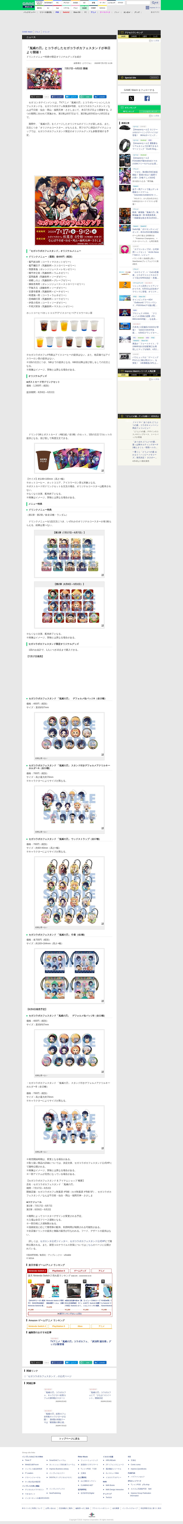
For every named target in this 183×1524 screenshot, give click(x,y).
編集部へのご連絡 (82, 1508)
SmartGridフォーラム (57, 1460)
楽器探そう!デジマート (89, 1465)
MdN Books (110, 1485)
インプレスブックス (57, 1489)
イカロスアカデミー (113, 1477)
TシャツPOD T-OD (89, 1469)
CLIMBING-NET (87, 1485)
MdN (105, 1482)
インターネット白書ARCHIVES (37, 1498)
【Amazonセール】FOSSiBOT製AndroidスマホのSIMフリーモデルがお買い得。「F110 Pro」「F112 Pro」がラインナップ (145, 164)
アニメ (102, 1271)
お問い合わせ (50, 1508)
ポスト (38, 97)
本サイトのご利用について (32, 1508)
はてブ (73, 97)
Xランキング (130, 108)
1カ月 (155, 36)
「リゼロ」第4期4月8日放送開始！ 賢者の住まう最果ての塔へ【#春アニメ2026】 (145, 175)
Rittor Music (83, 1457)
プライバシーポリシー (100, 1508)
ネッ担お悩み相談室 (32, 1482)
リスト (46, 97)
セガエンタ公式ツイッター (54, 1241)
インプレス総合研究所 (33, 1469)
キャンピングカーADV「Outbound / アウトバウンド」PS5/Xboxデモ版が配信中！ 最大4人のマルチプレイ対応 (145, 305)
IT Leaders (29, 1473)
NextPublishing (55, 1493)
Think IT (28, 1460)
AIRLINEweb (111, 1460)
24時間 (134, 36)
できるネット (30, 1494)
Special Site (130, 78)
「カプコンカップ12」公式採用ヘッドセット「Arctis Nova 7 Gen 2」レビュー (145, 252)
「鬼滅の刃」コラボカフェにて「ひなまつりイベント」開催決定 (100, 1395)
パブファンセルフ (138, 1477)
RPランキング (128, 112)
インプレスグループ (130, 1508)
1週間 (145, 36)
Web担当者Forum (32, 1465)
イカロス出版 (108, 1457)
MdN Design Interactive (115, 1490)
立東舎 (83, 1473)
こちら (89, 1245)
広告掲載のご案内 (65, 1508)
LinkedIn (102, 97)
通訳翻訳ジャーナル (113, 1469)
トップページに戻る (69, 1438)
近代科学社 (82, 1490)
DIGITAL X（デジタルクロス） (61, 1477)
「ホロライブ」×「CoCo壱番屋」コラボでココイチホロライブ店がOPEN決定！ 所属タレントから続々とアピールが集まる (145, 278)
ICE (129, 1457)
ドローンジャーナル (32, 1477)
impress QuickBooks (138, 1469)
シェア (59, 97)
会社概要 (115, 1508)
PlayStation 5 (58, 1271)
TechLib (109, 1497)
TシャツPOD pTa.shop (140, 1485)
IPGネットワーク (134, 1481)
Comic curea (135, 1465)
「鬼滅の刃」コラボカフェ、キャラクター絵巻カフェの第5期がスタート (55, 1395)
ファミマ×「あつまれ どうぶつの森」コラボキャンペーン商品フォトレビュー (145, 425)
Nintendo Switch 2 (37, 1271)
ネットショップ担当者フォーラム (62, 1465)
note (87, 97)
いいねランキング (150, 112)
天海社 (133, 1460)
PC (85, 12)
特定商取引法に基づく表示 (151, 1508)
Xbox (80, 1326)
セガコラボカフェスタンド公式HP (87, 1241)
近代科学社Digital (87, 1493)
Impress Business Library (59, 1469)
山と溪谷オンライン (88, 1481)
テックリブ (107, 1494)
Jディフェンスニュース (115, 1465)
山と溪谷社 (82, 1477)
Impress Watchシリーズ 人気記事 (140, 371)
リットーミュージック (89, 1460)
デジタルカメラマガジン (34, 1490)
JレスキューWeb (112, 1473)
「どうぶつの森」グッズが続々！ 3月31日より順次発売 (142, 417)
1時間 (123, 36)
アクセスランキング (134, 32)
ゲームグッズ (80, 1271)
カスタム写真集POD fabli (141, 1489)
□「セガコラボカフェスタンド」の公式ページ (47, 1376)
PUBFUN (131, 1473)
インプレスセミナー (57, 1473)
